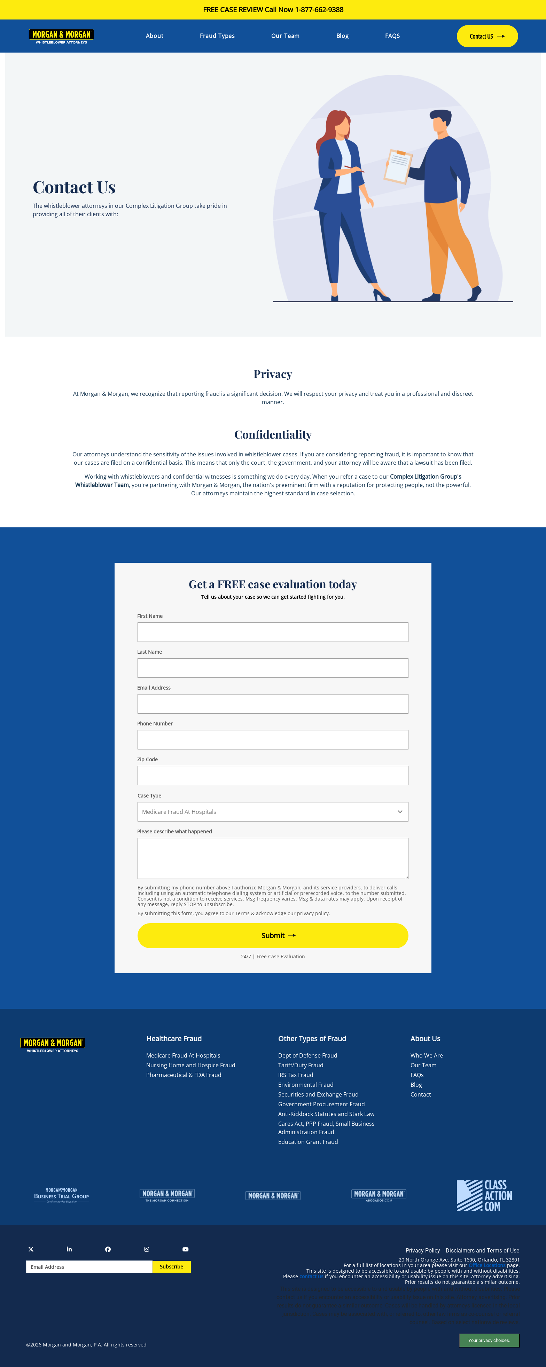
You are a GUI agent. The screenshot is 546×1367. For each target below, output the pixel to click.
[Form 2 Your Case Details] (273, 858)
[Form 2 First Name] (273, 632)
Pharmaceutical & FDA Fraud (183, 1075)
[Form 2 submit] (273, 935)
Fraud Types (217, 36)
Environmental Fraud (306, 1085)
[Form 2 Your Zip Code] (273, 775)
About (154, 36)
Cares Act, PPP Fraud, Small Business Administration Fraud (326, 1128)
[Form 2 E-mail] (273, 704)
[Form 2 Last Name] (273, 668)
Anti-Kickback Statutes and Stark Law (326, 1114)
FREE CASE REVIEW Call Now (273, 9)
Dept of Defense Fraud (307, 1055)
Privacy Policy (423, 1250)
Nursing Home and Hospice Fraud (190, 1065)
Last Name (149, 652)
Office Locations (487, 1265)
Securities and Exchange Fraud (318, 1094)
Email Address (154, 687)
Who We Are (427, 1055)
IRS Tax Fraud (295, 1075)
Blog (342, 36)
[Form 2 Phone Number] (273, 739)
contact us (311, 1276)
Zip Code (147, 759)
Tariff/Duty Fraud (300, 1065)
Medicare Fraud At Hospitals (183, 1055)
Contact (421, 1094)
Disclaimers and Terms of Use (482, 1250)
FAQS (392, 36)
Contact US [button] (481, 36)
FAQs (417, 1075)
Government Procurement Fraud (321, 1104)
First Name (150, 616)
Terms (242, 913)
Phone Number (155, 723)
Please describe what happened (174, 831)
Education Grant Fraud (308, 1142)
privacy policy (313, 913)
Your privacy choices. (489, 1340)
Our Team (285, 36)
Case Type (149, 795)
